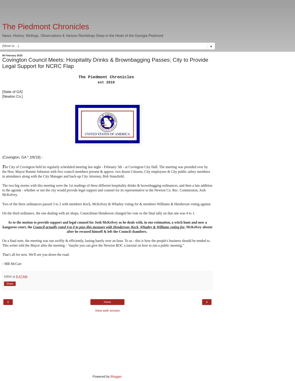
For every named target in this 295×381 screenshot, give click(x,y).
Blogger (116, 376)
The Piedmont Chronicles (45, 26)
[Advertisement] (107, 12)
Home (107, 302)
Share (9, 283)
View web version (107, 310)
